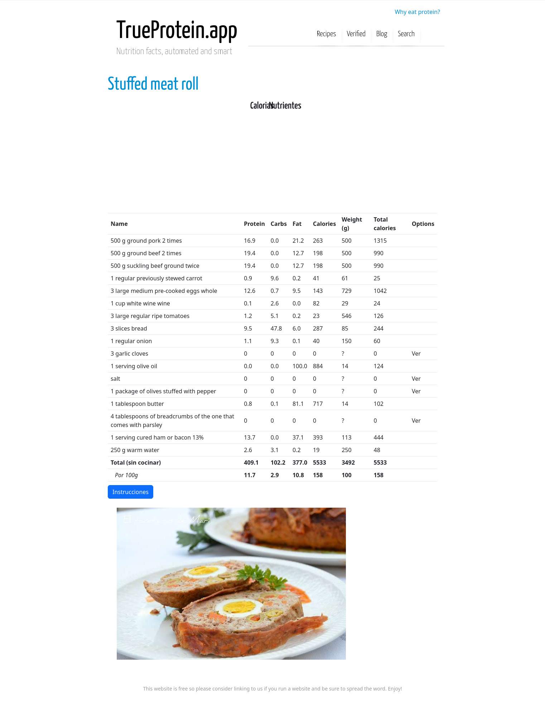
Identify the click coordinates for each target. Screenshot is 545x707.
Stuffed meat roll (153, 84)
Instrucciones (130, 492)
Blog (381, 34)
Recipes (326, 34)
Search (406, 34)
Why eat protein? (417, 12)
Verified (356, 34)
